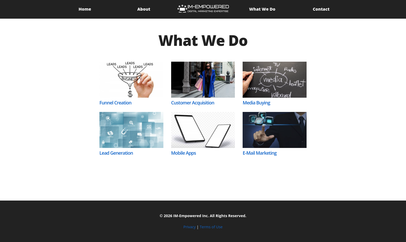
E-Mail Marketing (260, 153)
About (143, 9)
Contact (321, 9)
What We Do (262, 9)
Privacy (189, 226)
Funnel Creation (115, 102)
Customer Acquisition (192, 102)
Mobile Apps (183, 153)
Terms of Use (211, 226)
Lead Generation (116, 153)
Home (85, 9)
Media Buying (256, 102)
